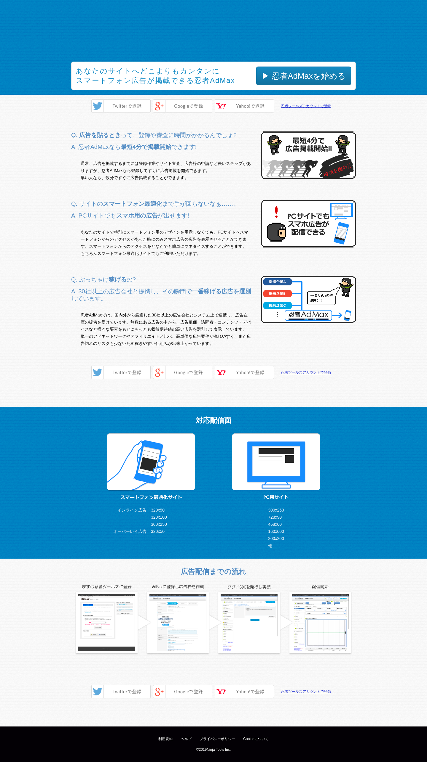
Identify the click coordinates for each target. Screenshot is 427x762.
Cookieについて (255, 739)
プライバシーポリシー (217, 739)
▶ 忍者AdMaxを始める (304, 76)
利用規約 (165, 739)
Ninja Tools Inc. (219, 749)
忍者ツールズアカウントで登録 (306, 106)
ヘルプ (186, 739)
